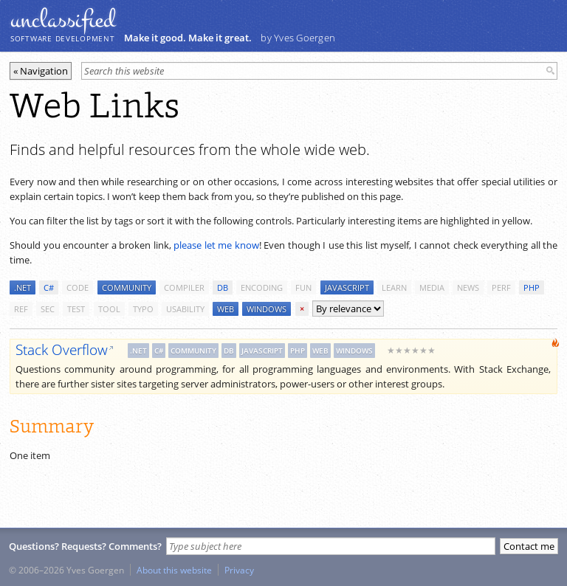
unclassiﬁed (62, 19)
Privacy (239, 570)
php (531, 287)
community (126, 287)
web (225, 308)
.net (22, 287)
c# (49, 287)
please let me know (216, 245)
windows (266, 308)
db (222, 287)
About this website (174, 570)
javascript (347, 287)
